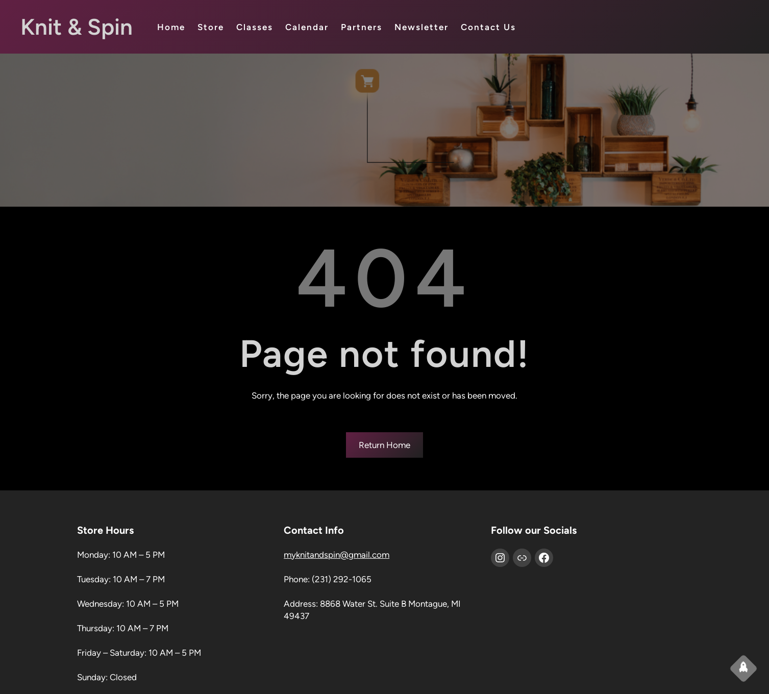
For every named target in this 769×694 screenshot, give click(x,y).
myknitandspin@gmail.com (336, 555)
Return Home (384, 445)
